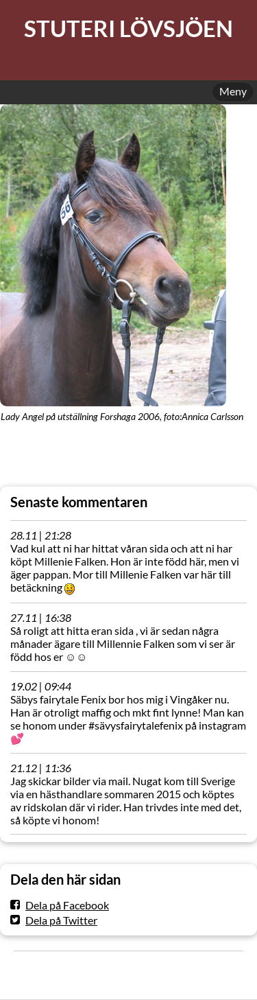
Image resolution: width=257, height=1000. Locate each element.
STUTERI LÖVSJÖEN (128, 28)
